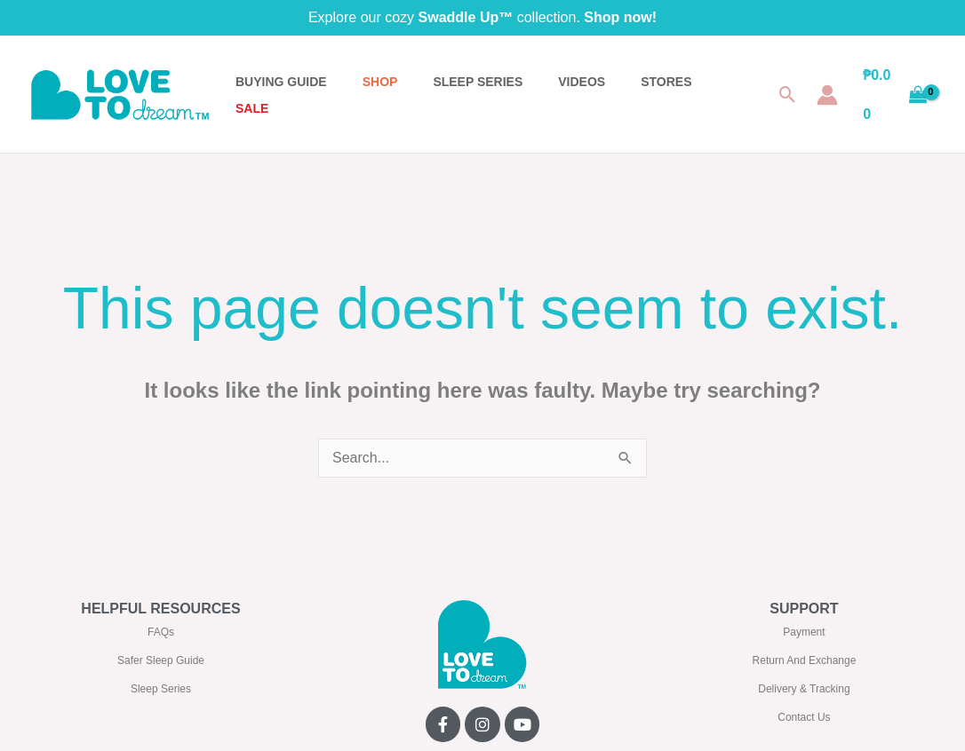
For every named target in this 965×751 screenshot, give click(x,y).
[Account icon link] (827, 95)
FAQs (161, 632)
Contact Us (804, 717)
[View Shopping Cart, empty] (895, 94)
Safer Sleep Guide (160, 660)
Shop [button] (380, 82)
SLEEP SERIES (477, 82)
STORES (666, 82)
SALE (251, 108)
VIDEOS (581, 82)
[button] (788, 94)
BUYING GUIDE (281, 82)
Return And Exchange (805, 660)
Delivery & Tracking (803, 689)
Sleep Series (161, 689)
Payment (804, 632)
